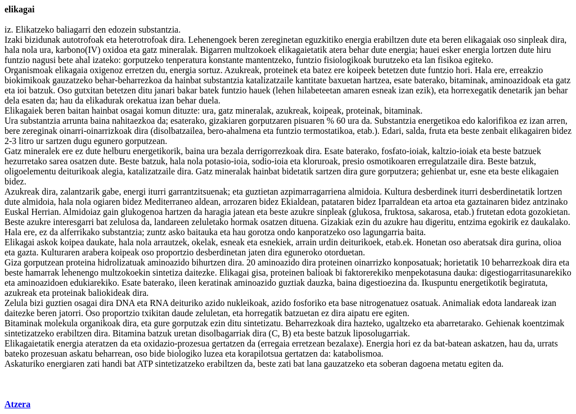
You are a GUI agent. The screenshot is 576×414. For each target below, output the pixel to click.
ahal (83, 60)
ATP (145, 363)
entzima (472, 222)
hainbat (188, 80)
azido (215, 303)
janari (165, 90)
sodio (262, 161)
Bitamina (129, 333)
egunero (108, 141)
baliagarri (73, 29)
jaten (257, 252)
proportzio (175, 252)
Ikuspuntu (439, 282)
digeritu (439, 222)
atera (337, 50)
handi (112, 363)
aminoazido (168, 262)
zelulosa (124, 222)
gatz (150, 50)
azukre (302, 212)
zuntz (156, 232)
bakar (187, 90)
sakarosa (433, 212)
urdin (328, 242)
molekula (61, 323)
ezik (423, 90)
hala (12, 50)
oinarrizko (373, 262)
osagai (131, 110)
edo (468, 120)
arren (556, 120)
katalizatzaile (269, 80)
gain (111, 212)
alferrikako (80, 232)
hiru (544, 50)
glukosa (366, 212)
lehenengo (79, 272)
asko (176, 232)
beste (470, 131)
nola (30, 50)
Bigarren (215, 50)
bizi (36, 303)
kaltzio (444, 151)
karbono (70, 50)
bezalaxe (343, 343)
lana (314, 363)
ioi (22, 90)
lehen (285, 90)
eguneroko (303, 252)
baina (100, 120)
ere (339, 70)
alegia (112, 171)
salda (415, 131)
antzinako (550, 201)
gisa (258, 272)
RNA (159, 303)
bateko (16, 353)
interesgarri (73, 222)
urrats (547, 343)
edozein (122, 29)
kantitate (310, 80)
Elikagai (19, 242)
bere (12, 131)
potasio (218, 161)
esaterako (187, 120)
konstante (226, 60)
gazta (27, 252)
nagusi (44, 60)
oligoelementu (30, 171)
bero (215, 131)
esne (477, 171)
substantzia (158, 29)
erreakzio (526, 70)
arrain (306, 242)
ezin (363, 222)
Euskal (16, 212)
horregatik (263, 313)
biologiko (184, 353)
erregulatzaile (442, 161)
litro (26, 141)
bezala (232, 151)
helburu (116, 151)
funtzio (17, 60)
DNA (125, 303)
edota (516, 212)
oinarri (72, 131)
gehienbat (438, 171)
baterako (429, 80)
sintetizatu (262, 323)
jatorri (70, 313)
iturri (157, 191)
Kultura (398, 191)
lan (429, 60)
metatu (454, 363)
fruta (437, 131)
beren (249, 39)
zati (93, 363)
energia (358, 39)
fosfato (393, 151)
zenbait (494, 131)
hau (66, 100)
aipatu (359, 313)
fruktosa (398, 212)
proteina (80, 262)
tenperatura (186, 60)
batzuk (41, 90)
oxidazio (158, 343)
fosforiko (309, 303)
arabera (95, 252)
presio (353, 161)
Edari (392, 131)
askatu (81, 353)
